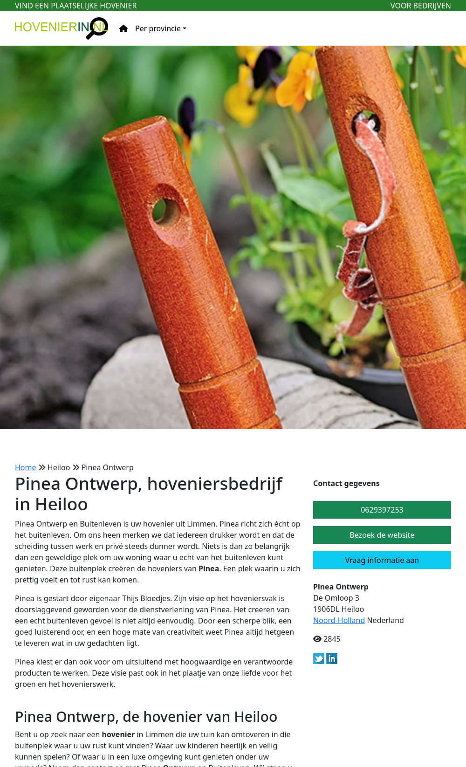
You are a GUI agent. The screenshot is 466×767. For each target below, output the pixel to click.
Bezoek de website (382, 535)
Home (25, 467)
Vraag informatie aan (382, 560)
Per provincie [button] (158, 28)
